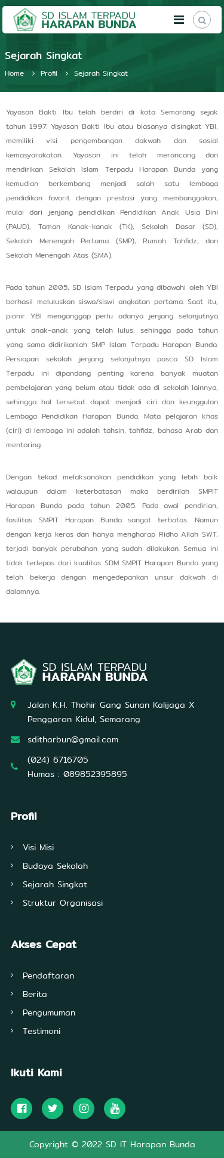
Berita (35, 994)
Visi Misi (38, 847)
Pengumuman (49, 1012)
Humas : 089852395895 (77, 774)
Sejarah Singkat (55, 884)
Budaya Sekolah (55, 865)
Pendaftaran (48, 975)
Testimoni (41, 1031)
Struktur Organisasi (63, 902)
